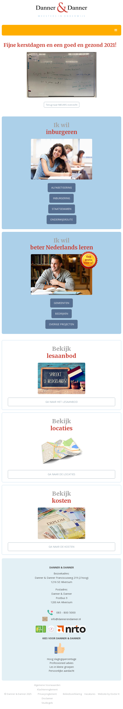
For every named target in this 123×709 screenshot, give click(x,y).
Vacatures (89, 694)
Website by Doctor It (108, 694)
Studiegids (47, 702)
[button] (61, 30)
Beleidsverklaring (72, 694)
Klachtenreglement (47, 689)
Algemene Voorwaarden (47, 685)
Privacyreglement (47, 694)
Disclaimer (47, 698)
